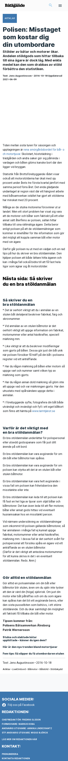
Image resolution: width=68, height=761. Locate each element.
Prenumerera (10, 754)
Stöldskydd (56, 669)
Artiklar (6, 669)
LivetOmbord (19, 669)
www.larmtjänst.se (43, 411)
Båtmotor (33, 669)
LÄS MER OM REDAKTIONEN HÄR (19, 739)
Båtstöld (44, 669)
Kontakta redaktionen (16, 758)
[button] (50, 5)
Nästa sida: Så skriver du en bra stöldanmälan (29, 281)
